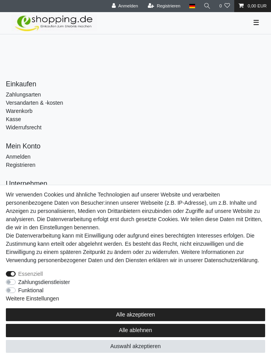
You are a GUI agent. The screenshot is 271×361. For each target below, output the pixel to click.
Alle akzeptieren (135, 314)
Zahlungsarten (23, 94)
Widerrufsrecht (23, 127)
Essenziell (30, 274)
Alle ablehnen (135, 330)
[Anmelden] (125, 6)
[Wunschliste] (224, 6)
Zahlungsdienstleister (44, 282)
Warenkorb (19, 111)
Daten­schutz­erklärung (230, 260)
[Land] (192, 6)
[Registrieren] (164, 6)
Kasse (13, 119)
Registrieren (20, 165)
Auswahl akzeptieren (135, 346)
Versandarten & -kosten (34, 103)
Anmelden (18, 157)
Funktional (31, 290)
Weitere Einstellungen (32, 298)
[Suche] (207, 6)
